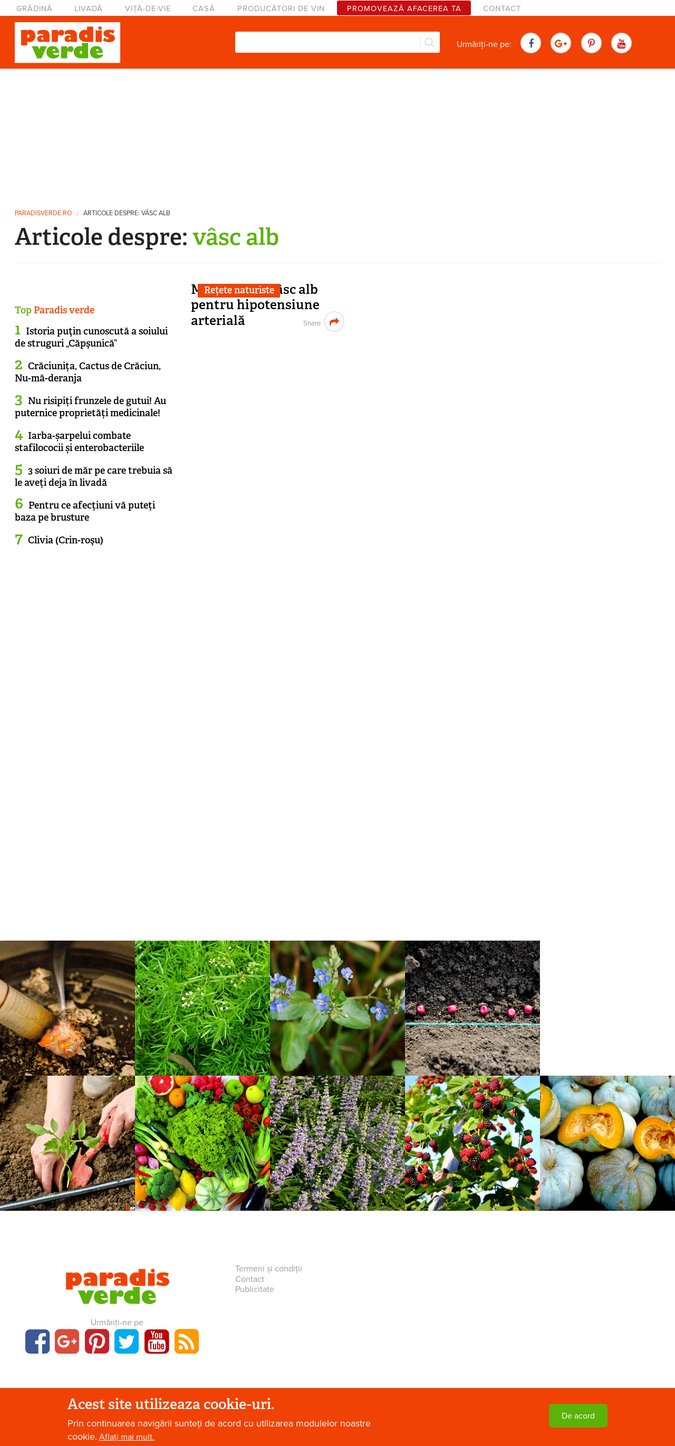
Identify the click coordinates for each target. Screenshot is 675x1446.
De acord (578, 1416)
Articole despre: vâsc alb (126, 213)
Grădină (34, 8)
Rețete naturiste (239, 290)
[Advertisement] (337, 134)
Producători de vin (281, 8)
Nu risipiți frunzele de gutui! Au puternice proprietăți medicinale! (90, 407)
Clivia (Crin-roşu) (65, 540)
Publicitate (254, 1289)
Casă (203, 8)
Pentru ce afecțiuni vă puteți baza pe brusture (85, 511)
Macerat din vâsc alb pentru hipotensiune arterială (255, 305)
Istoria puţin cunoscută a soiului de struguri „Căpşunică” (91, 337)
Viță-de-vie (148, 8)
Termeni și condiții (268, 1268)
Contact (502, 8)
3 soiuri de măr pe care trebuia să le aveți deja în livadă (93, 476)
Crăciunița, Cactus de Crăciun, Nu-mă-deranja (88, 372)
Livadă (88, 8)
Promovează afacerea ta (404, 8)
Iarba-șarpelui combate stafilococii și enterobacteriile (79, 441)
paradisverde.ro (43, 213)
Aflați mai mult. (127, 1437)
